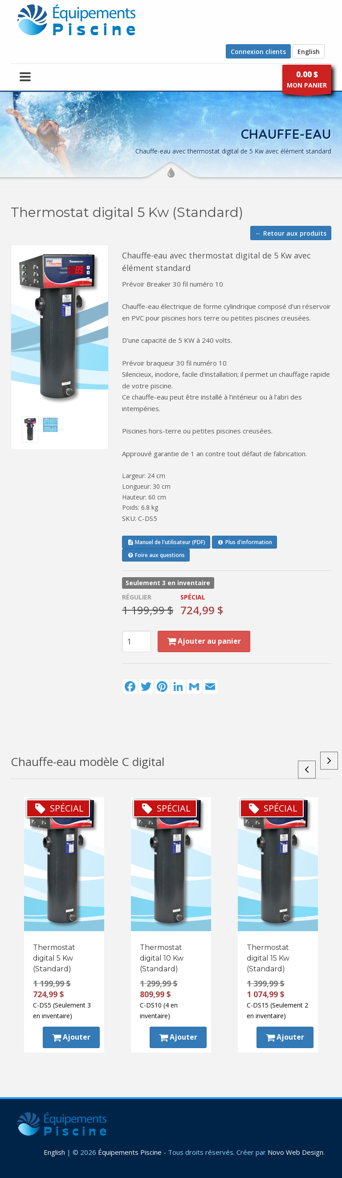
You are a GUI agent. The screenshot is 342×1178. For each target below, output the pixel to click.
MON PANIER (306, 81)
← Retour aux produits (290, 233)
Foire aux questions (156, 555)
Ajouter (71, 1037)
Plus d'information (244, 542)
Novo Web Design (295, 1152)
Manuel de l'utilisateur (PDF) (166, 542)
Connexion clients (258, 51)
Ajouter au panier (204, 641)
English (308, 51)
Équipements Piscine (130, 1152)
